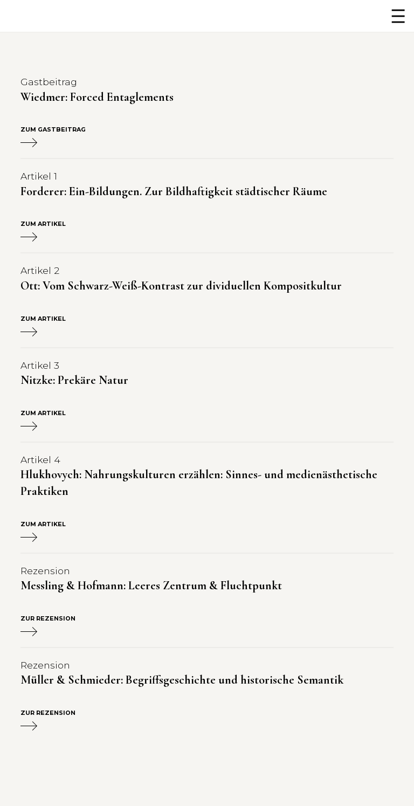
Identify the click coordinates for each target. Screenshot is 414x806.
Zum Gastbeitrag (53, 137)
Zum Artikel (43, 231)
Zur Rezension (47, 626)
